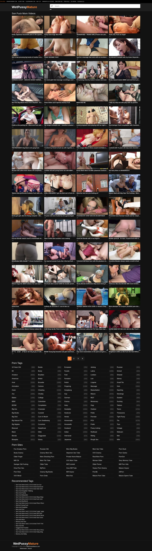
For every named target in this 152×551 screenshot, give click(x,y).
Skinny (128, 378)
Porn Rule (66, 1)
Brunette (49, 382)
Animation (23, 386)
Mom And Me (20, 525)
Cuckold (49, 413)
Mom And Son (20, 509)
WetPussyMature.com (33, 546)
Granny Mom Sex (46, 453)
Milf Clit (38, 1)
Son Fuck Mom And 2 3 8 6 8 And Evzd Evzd (29, 487)
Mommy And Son (21, 521)
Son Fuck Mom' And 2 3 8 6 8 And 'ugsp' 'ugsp (30, 511)
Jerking (102, 367)
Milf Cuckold (70, 464)
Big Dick (23, 417)
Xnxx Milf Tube (71, 468)
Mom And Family (21, 493)
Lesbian (102, 375)
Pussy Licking (102, 428)
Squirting (128, 390)
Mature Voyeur (124, 468)
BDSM (23, 405)
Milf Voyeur (70, 472)
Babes (23, 398)
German (76, 398)
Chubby (49, 394)
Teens (128, 409)
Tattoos (128, 405)
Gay (76, 394)
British (49, 378)
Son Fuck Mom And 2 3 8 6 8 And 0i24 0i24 (29, 513)
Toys (128, 424)
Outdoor (102, 409)
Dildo (49, 432)
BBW (23, 401)
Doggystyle (49, 436)
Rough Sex (102, 439)
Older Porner (97, 464)
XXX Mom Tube (71, 460)
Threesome (128, 413)
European (76, 367)
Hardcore (76, 413)
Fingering (76, 386)
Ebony (49, 439)
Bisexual (23, 428)
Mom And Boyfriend (22, 501)
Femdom (76, 378)
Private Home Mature (73, 456)
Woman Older (97, 460)
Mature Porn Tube (99, 475)
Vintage (128, 428)
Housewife (76, 424)
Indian (76, 432)
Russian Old (81, 1)
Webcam (128, 432)
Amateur (23, 375)
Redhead (102, 432)
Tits (128, 420)
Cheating (49, 390)
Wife (128, 439)
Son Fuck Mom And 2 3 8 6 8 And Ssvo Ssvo (29, 517)
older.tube (21, 1)
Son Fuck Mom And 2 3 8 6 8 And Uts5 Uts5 (29, 489)
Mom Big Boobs (71, 449)
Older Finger (18, 456)
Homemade (76, 420)
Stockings (128, 394)
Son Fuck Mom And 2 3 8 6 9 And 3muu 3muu (30, 530)
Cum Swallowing (49, 420)
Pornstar (102, 417)
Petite (102, 413)
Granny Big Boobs (46, 472)
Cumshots (49, 424)
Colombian (49, 401)
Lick (102, 378)
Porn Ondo (44, 475)
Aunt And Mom (20, 519)
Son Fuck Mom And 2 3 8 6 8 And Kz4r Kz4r (29, 499)
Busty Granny (18, 453)
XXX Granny (97, 453)
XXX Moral (73, 1)
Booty (49, 371)
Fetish (76, 382)
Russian (128, 367)
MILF (102, 398)
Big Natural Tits (23, 420)
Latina (102, 371)
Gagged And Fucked (22, 528)
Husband (76, 428)
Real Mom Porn (98, 456)
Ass (23, 394)
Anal (23, 382)
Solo (128, 386)
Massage (102, 386)
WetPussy (24, 7)
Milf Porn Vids (123, 464)
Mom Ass (69, 475)
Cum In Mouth (49, 417)
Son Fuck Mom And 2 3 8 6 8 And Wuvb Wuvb (30, 515)
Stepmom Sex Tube (73, 453)
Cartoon (49, 386)
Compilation (49, 405)
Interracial (76, 436)
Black (23, 432)
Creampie (49, 409)
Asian (23, 390)
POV (102, 420)
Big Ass (23, 409)
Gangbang (76, 390)
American (23, 378)
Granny (76, 401)
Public (102, 424)
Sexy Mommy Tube (125, 460)
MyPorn (42, 468)
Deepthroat (49, 428)
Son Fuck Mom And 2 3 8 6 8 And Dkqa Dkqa (29, 497)
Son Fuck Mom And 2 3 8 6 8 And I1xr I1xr (29, 484)
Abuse (30, 548)
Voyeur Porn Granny (100, 468)
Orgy (102, 405)
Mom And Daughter (22, 507)
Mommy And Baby (21, 534)
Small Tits (128, 382)
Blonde (23, 436)
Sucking (128, 401)
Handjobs (76, 409)
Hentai (76, 417)
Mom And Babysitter (22, 495)
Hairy (76, 405)
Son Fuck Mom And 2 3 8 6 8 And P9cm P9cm (30, 503)
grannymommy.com (12, 1)
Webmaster (23, 548)
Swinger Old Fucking (48, 1)
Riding (102, 436)
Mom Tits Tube (45, 460)
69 (23, 371)
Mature (102, 394)
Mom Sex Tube (98, 449)
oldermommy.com (30, 1)
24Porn (121, 472)
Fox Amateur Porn (20, 449)
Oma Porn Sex (59, 1)
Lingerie (102, 382)
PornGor (122, 456)
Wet (128, 436)
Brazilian (49, 375)
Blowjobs (23, 439)
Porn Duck (122, 449)
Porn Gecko (123, 453)
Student (128, 398)
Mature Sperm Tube (126, 475)
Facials (76, 371)
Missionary (102, 401)
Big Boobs (23, 413)
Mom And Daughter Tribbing (24, 491)
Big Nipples (23, 424)
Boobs (49, 367)
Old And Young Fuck (22, 505)
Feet (76, 375)
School (128, 371)
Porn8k (95, 472)
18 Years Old (23, 367)
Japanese (76, 439)
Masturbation (102, 390)
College (49, 398)
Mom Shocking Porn (47, 456)
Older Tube (44, 464)
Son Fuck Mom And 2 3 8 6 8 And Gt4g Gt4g (29, 532)
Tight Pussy (128, 417)
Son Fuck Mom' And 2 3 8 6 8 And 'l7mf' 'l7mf (29, 523)
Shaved (128, 375)
